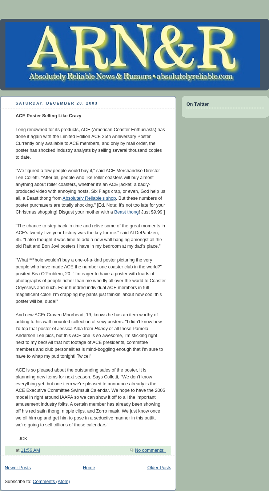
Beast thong (126, 212)
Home (89, 467)
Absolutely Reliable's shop (89, 198)
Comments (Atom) (51, 481)
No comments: (150, 450)
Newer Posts (18, 467)
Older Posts (159, 467)
